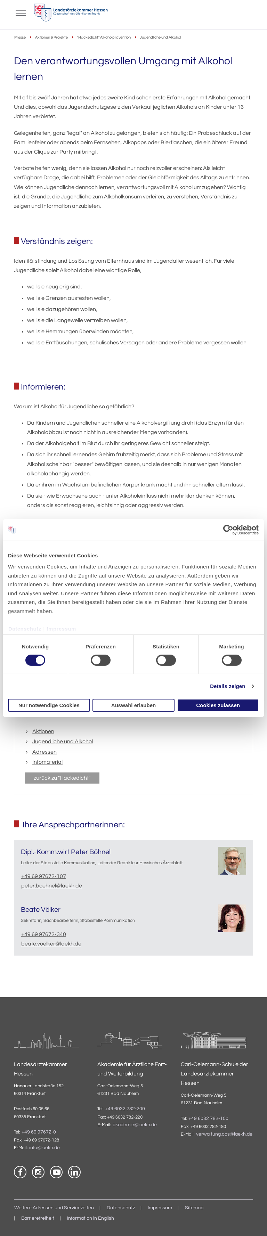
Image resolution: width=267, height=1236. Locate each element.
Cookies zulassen (218, 705)
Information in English (90, 1218)
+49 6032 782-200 (125, 1108)
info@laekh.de (44, 1147)
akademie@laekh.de (135, 1124)
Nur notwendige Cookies (49, 705)
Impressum (61, 628)
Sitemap (194, 1207)
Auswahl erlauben (133, 705)
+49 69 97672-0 (39, 1132)
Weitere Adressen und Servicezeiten (54, 1207)
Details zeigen (227, 686)
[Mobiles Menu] (21, 12)
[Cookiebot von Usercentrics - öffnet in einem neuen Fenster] (228, 529)
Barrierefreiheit (37, 1218)
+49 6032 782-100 (208, 1118)
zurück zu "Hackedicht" (62, 778)
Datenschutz (24, 628)
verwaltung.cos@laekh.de (224, 1134)
